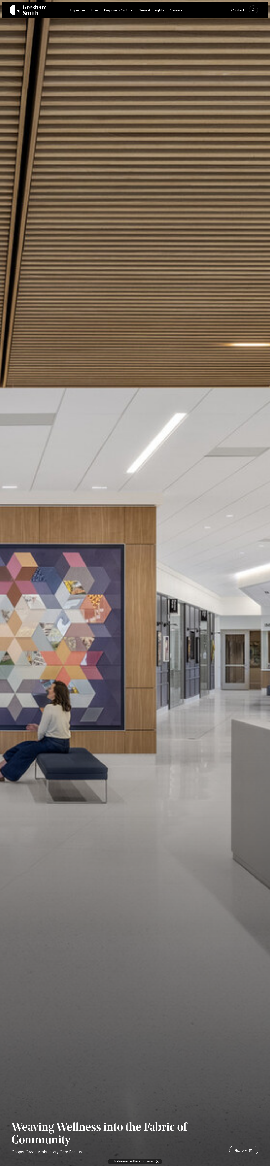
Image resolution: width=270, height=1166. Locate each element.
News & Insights (151, 10)
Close (157, 1161)
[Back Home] (28, 11)
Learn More (146, 1161)
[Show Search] (253, 10)
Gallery (241, 1150)
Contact (237, 10)
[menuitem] (79, 10)
